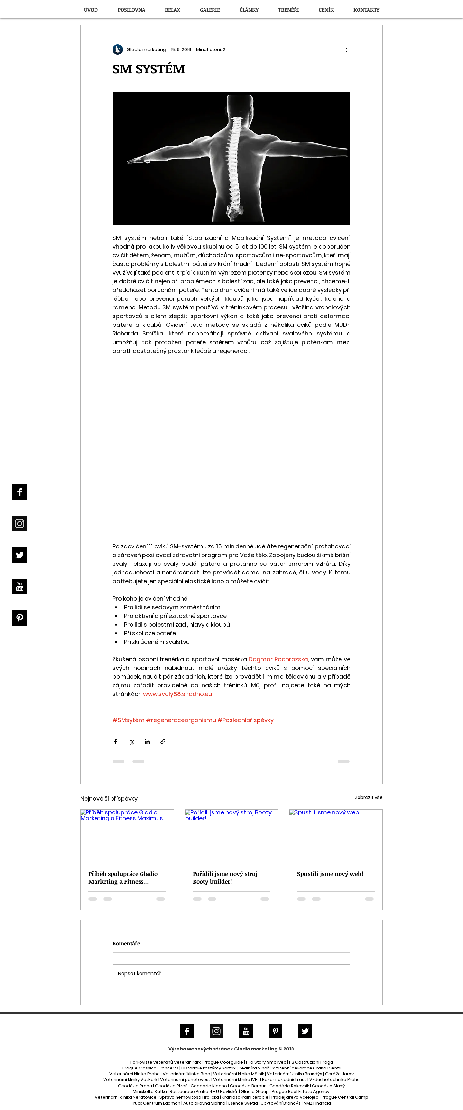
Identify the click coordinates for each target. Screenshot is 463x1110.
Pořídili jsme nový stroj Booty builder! (225, 877)
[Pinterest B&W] (19, 618)
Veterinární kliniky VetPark (130, 1080)
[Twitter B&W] (19, 555)
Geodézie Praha (135, 1086)
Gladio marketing (255, 1049)
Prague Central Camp (345, 1097)
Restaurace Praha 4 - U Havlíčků (203, 1091)
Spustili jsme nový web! (330, 873)
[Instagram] (19, 523)
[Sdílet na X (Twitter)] (131, 741)
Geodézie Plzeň (172, 1086)
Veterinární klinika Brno (186, 1074)
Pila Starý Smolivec (266, 1062)
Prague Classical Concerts (150, 1068)
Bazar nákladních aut (284, 1080)
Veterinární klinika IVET (236, 1080)
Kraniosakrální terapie (245, 1097)
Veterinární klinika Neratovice (126, 1097)
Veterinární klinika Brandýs (294, 1074)
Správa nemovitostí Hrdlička (189, 1097)
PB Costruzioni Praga (311, 1062)
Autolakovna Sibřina (204, 1103)
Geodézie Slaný (328, 1086)
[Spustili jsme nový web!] (335, 836)
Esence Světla (243, 1103)
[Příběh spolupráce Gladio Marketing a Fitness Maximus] (127, 836)
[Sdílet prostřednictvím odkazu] (163, 741)
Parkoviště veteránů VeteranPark (165, 1062)
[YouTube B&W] (19, 586)
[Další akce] (346, 49)
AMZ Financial (318, 1103)
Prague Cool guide (223, 1062)
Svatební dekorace (292, 1068)
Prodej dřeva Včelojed (295, 1097)
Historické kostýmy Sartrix (208, 1068)
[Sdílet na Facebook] (116, 741)
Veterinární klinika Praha (134, 1074)
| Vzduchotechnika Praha (333, 1080)
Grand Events (327, 1068)
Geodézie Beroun (249, 1086)
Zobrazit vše (369, 797)
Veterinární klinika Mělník (238, 1074)
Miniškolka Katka (150, 1091)
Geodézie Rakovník (289, 1086)
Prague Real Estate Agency (300, 1091)
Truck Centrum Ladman (155, 1103)
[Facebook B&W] (19, 492)
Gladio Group (255, 1091)
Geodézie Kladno (209, 1086)
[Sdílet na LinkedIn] (147, 741)
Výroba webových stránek (200, 1049)
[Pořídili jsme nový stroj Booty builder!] (231, 836)
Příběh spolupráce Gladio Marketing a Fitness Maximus (123, 877)
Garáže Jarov (339, 1074)
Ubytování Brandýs (281, 1103)
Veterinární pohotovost (185, 1080)
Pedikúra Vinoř (254, 1068)
